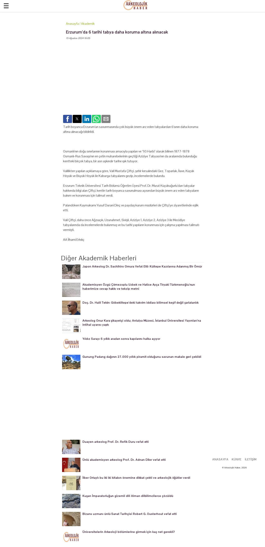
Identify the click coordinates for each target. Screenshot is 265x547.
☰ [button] (6, 6)
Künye (237, 459)
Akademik (88, 23)
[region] (132, 80)
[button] (67, 119)
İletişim (251, 459)
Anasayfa (72, 23)
